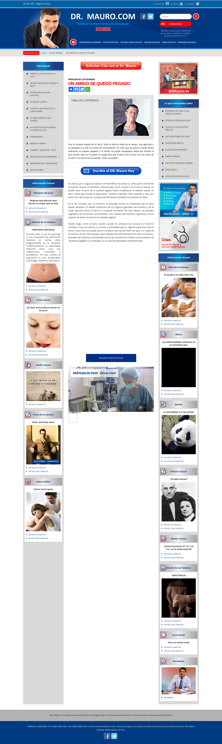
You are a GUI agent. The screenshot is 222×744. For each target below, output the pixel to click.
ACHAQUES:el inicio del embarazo (40, 94)
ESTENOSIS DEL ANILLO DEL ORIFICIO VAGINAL (177, 112)
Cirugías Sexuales (152, 42)
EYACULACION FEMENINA (176, 149)
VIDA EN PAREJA (37, 170)
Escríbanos (158, 3)
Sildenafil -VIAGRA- (38, 143)
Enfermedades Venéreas (90, 42)
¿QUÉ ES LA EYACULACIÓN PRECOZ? (176, 128)
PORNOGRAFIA (36, 136)
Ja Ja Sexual (179, 634)
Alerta (178, 334)
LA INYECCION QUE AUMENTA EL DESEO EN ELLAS (43, 128)
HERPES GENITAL (172, 156)
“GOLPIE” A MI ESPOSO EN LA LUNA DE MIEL (42, 110)
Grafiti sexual (43, 365)
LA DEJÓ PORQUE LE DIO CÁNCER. (40, 119)
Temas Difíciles (169, 42)
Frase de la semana (43, 414)
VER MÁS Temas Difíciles (111, 358)
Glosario (191, 3)
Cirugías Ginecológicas (131, 42)
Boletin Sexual (178, 538)
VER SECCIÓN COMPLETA (38, 212)
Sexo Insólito (43, 481)
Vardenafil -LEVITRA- (38, 102)
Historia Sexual (179, 471)
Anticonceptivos (111, 42)
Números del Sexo (43, 192)
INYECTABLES (171, 169)
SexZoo (179, 404)
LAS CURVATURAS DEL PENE (177, 136)
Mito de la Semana (179, 267)
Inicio (43, 52)
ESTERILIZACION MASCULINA (177, 120)
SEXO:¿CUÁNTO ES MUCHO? (177, 176)
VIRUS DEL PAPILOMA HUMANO (179, 163)
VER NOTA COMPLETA (37, 208)
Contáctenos (175, 23)
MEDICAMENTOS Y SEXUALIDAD (44, 163)
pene (117, 187)
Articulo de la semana (43, 222)
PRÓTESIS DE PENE (85, 373)
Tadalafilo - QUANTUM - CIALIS (43, 150)
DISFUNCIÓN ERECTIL (174, 143)
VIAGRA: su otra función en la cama (42, 75)
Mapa (175, 3)
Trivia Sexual (43, 299)
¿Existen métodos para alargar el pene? (44, 84)
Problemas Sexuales (186, 42)
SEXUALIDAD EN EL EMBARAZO (43, 156)
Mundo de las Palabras (178, 567)
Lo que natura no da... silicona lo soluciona (43, 382)
